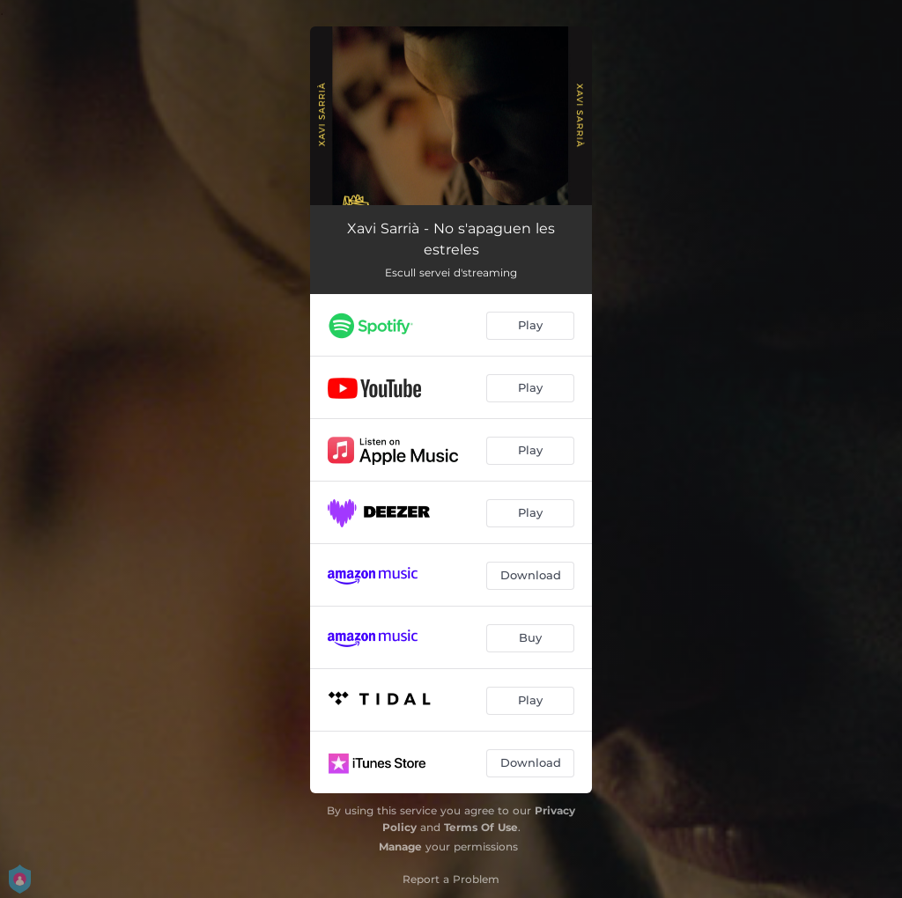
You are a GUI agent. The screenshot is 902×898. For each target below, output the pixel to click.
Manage (400, 846)
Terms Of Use (481, 827)
